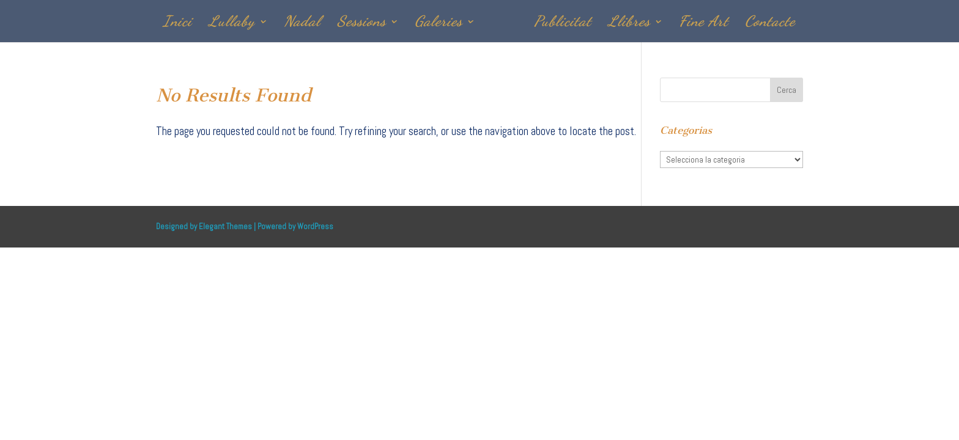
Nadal (302, 23)
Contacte (770, 23)
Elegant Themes (225, 226)
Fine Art (703, 23)
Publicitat (562, 23)
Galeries (438, 23)
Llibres (629, 23)
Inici (177, 23)
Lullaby (232, 23)
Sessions (361, 23)
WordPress (315, 226)
